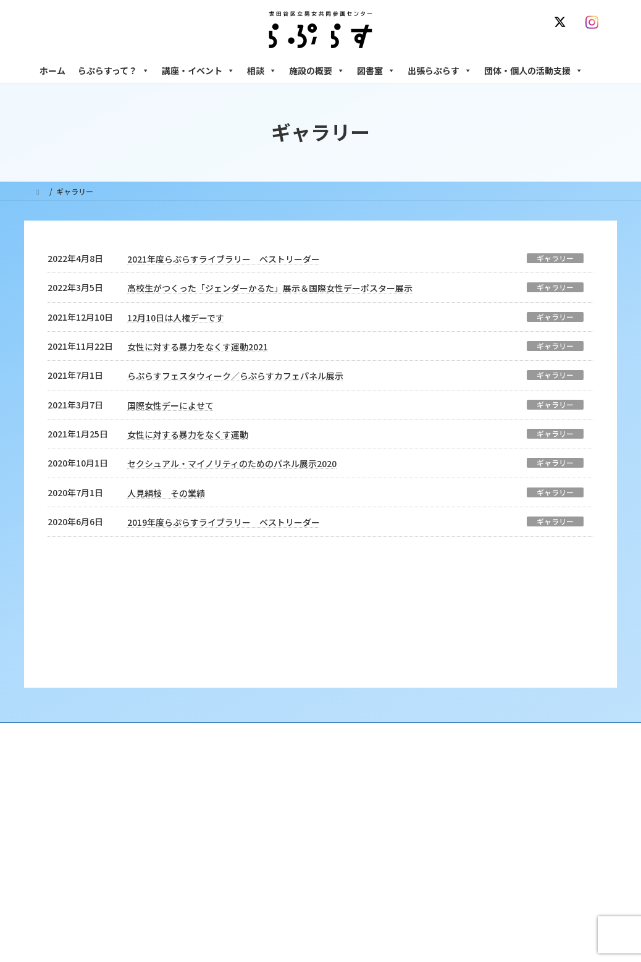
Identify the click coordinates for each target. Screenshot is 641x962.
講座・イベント (198, 70)
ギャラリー (555, 258)
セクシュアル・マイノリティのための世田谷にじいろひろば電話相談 (524, 774)
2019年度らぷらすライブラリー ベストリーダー (223, 522)
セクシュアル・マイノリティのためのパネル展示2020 (232, 463)
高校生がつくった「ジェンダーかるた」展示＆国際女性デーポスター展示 (270, 288)
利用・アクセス (271, 748)
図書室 (376, 70)
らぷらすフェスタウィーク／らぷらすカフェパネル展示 (235, 375)
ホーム (52, 70)
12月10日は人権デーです (175, 317)
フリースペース (468, 866)
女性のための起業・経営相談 (491, 822)
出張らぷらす (440, 70)
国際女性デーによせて (170, 405)
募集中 (257, 791)
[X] (562, 22)
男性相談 (458, 801)
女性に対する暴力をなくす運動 (187, 434)
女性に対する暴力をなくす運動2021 (197, 346)
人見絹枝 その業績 (166, 493)
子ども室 (458, 909)
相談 (262, 70)
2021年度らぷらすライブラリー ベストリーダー (223, 259)
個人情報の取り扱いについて (548, 653)
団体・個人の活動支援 (533, 70)
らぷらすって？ (113, 70)
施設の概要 (317, 70)
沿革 (253, 726)
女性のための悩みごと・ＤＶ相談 (499, 726)
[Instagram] (594, 22)
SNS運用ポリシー (446, 653)
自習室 (454, 887)
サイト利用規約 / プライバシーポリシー (325, 653)
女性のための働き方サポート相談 (499, 748)
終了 (253, 812)
